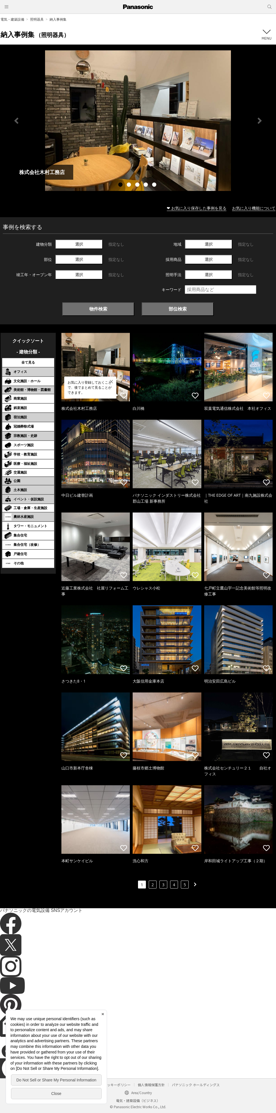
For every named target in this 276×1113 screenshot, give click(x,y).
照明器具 (37, 19)
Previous (16, 120)
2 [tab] (129, 185)
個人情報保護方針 (151, 1084)
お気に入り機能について (253, 208)
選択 (79, 244)
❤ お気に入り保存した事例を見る (196, 208)
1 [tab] (121, 185)
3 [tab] (138, 185)
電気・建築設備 (12, 19)
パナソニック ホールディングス (196, 1084)
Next (259, 120)
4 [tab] (146, 185)
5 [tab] (155, 185)
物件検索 (98, 309)
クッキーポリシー (117, 1084)
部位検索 (178, 309)
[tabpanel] (138, 120)
